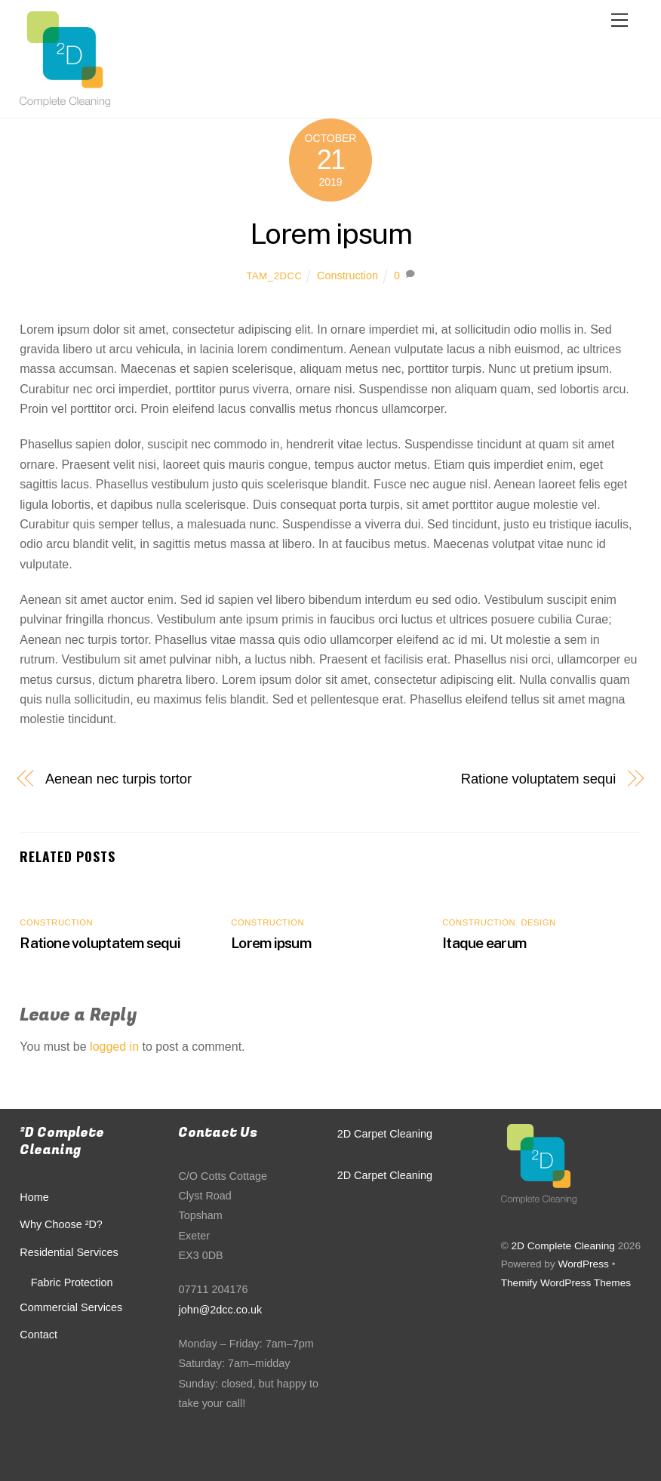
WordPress (583, 1264)
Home (34, 1197)
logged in (114, 1046)
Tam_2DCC (274, 276)
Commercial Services (71, 1307)
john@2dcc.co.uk (220, 1310)
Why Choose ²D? (61, 1224)
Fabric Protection (72, 1282)
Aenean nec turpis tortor (118, 779)
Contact (38, 1335)
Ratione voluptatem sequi (538, 779)
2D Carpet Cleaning (384, 1134)
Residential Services (69, 1252)
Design (538, 922)
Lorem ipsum (330, 234)
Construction (347, 275)
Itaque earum (484, 942)
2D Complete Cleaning (562, 1246)
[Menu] (619, 20)
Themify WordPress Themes (566, 1283)
